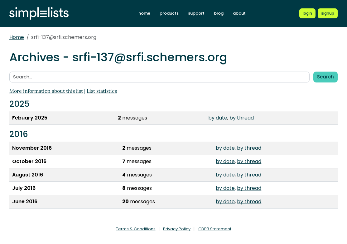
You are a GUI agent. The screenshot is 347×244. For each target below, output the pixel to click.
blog (219, 13)
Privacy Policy (176, 229)
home (144, 13)
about (239, 13)
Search (325, 76)
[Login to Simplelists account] (307, 13)
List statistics (102, 91)
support (196, 13)
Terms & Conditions (136, 229)
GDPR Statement (214, 229)
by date (217, 117)
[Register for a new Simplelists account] (328, 13)
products (169, 13)
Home (16, 37)
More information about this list (46, 91)
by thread (241, 117)
